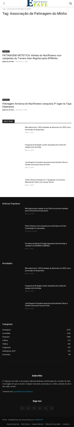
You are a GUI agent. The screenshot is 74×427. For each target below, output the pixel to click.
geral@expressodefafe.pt (23, 391)
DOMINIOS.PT (38, 420)
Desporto (6, 51)
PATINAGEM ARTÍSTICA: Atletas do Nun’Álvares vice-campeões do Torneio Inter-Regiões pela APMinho (32, 57)
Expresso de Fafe (8, 61)
